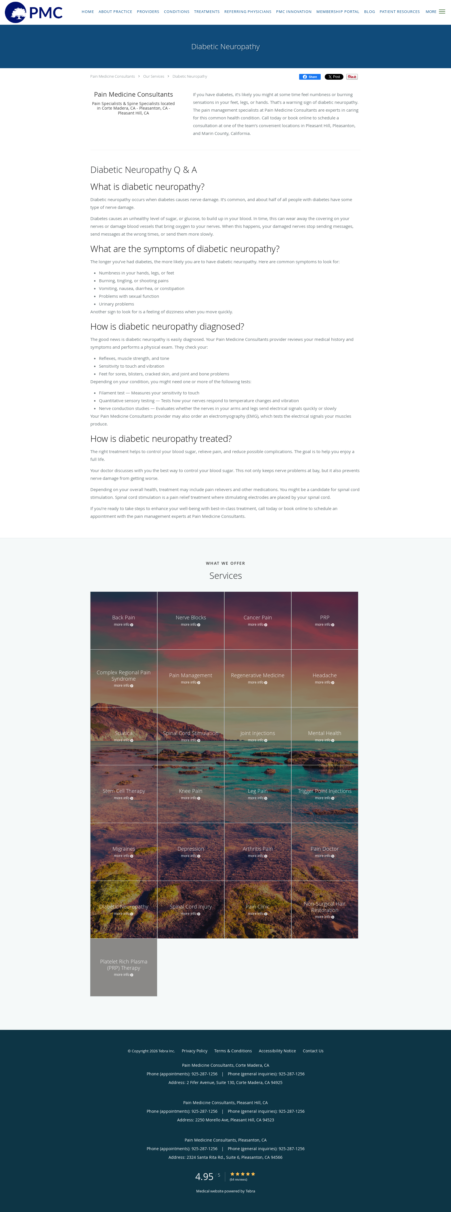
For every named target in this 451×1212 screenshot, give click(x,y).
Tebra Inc (166, 1050)
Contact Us (313, 1050)
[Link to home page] (32, 12)
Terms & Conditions (233, 1050)
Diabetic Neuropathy (190, 76)
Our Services (153, 76)
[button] (442, 11)
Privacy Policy (194, 1050)
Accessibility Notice (277, 1050)
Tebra (250, 1191)
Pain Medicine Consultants (112, 76)
